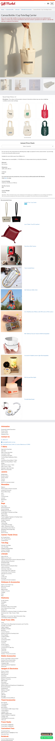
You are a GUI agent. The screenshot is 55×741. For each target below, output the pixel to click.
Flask (2, 594)
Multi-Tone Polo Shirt (6, 469)
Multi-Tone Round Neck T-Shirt (8, 461)
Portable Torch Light (6, 625)
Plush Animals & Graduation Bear (9, 565)
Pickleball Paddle (5, 562)
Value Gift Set (4, 556)
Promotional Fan (5, 652)
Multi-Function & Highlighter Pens (9, 732)
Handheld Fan (4, 688)
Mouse (3, 693)
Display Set (4, 609)
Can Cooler (4, 638)
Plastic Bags (4, 513)
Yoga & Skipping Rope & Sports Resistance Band (13, 559)
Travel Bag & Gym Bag (6, 524)
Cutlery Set (4, 576)
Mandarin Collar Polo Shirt (7, 468)
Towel (2, 575)
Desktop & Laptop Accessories (8, 677)
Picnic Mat (3, 578)
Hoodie (3, 480)
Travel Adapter (5, 710)
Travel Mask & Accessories (7, 718)
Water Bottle (4, 589)
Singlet (3, 463)
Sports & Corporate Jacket (7, 482)
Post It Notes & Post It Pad (8, 608)
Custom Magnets (5, 646)
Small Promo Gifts (8, 620)
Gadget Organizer (5, 520)
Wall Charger (4, 680)
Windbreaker (4, 474)
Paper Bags (4, 506)
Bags (3, 503)
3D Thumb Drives (5, 537)
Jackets (4, 472)
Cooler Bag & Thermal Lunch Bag (9, 512)
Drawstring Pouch (5, 507)
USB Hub (3, 694)
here (6, 178)
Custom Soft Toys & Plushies (8, 572)
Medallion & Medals (6, 628)
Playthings (3, 649)
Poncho (3, 479)
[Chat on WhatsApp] (46, 737)
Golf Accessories (5, 567)
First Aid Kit (4, 702)
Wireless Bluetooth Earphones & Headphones (12, 685)
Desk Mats (3, 676)
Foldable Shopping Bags (7, 548)
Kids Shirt (3, 450)
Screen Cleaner (5, 644)
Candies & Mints (5, 636)
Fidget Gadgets (5, 627)
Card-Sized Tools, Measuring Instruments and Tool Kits (14, 624)
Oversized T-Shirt (5, 454)
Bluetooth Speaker (5, 686)
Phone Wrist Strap (5, 491)
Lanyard (3, 498)
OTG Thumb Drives (6, 539)
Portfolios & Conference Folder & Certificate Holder (14, 611)
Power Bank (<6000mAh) (7, 724)
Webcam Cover (5, 672)
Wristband (3, 499)
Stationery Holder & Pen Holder (9, 606)
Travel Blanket (4, 704)
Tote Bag (4, 543)
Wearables (5, 484)
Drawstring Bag (5, 509)
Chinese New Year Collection (8, 570)
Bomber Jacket (4, 476)
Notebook (4, 736)
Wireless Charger (5, 690)
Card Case (3, 650)
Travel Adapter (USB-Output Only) (9, 708)
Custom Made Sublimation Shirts (9, 457)
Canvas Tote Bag (5, 550)
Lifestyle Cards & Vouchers (8, 561)
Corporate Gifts (10, 9)
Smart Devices (4, 674)
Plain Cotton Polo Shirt (6, 452)
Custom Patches (5, 631)
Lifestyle (17, 9)
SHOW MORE (27, 137)
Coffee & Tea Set (5, 591)
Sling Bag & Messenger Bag (8, 529)
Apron (2, 495)
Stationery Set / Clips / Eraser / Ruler (10, 613)
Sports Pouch (4, 532)
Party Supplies (4, 635)
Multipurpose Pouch (6, 510)
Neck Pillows (4, 707)
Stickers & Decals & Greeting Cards (10, 633)
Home (2, 9)
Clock (2, 622)
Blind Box (3, 630)
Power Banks (6, 722)
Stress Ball (3, 641)
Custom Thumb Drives (9, 535)
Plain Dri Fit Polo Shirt (6, 449)
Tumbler (3, 592)
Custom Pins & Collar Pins (7, 647)
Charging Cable (5, 663)
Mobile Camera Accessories (8, 661)
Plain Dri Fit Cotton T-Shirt (7, 465)
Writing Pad (4, 605)
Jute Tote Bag (4, 547)
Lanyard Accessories (6, 490)
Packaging (3, 602)
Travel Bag (3, 705)
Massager (3, 696)
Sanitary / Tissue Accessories (8, 653)
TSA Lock (3, 719)
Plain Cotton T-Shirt (6, 466)
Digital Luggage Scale (6, 713)
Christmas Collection (6, 569)
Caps (2, 501)
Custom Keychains (5, 639)
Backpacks (3, 531)
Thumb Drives (4, 540)
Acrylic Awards (4, 600)
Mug (2, 595)
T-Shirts (4, 447)
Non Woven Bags (5, 551)
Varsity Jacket (4, 477)
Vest (2, 493)
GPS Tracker (4, 691)
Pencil (2, 603)
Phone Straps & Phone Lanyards (9, 488)
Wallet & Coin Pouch (6, 558)
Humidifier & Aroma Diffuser (8, 697)
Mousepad (3, 682)
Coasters (3, 642)
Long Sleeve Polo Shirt (6, 455)
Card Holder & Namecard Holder (9, 617)
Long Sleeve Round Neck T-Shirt (9, 460)
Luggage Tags (4, 716)
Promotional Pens (5, 731)
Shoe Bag (3, 521)
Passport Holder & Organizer (8, 715)
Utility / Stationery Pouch (7, 526)
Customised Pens (7, 728)
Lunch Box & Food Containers (8, 579)
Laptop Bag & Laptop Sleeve (8, 527)
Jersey (2, 458)
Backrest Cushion (5, 564)
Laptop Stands (4, 683)
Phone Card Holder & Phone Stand (9, 658)
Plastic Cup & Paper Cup (7, 584)
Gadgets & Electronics (9, 668)
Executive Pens (5, 734)
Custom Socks (4, 496)
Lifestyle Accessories (26, 9)
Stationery (5, 598)
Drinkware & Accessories (10, 582)
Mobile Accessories (8, 656)
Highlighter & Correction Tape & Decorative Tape (13, 616)
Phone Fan (3, 666)
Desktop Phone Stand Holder (8, 660)
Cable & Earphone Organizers (8, 664)
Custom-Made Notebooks (7, 739)
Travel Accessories (8, 700)
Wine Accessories (5, 586)
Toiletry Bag (4, 523)
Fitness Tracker (5, 671)
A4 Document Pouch (6, 518)
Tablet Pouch (4, 515)
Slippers (3, 487)
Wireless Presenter (6, 679)
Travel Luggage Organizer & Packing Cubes (11, 517)
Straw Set (3, 587)
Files (2, 614)
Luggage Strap (4, 712)
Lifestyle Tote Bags (6, 545)
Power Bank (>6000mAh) (7, 726)
